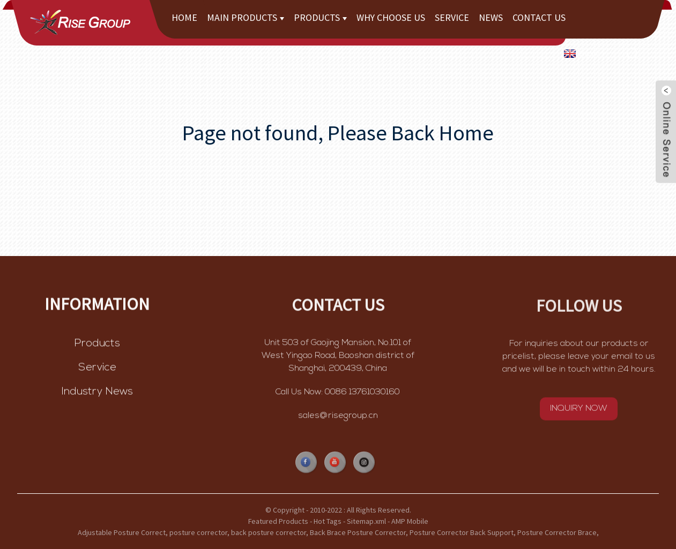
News (491, 17)
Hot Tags (327, 521)
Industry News (97, 393)
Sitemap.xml (366, 521)
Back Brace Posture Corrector (358, 532)
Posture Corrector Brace (557, 532)
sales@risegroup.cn (338, 417)
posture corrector (198, 532)
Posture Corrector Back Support (462, 532)
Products (320, 17)
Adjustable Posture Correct (122, 532)
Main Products (245, 17)
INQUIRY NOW (578, 410)
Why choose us (390, 17)
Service (452, 17)
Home (184, 17)
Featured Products (278, 521)
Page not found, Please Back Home (338, 132)
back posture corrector (268, 532)
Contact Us (539, 17)
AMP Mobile (409, 521)
